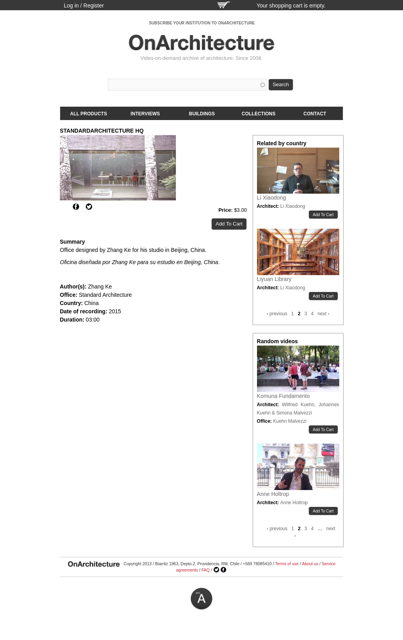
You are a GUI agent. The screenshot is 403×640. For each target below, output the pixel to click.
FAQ (206, 570)
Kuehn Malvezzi (290, 421)
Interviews (145, 114)
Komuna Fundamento (283, 396)
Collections (258, 114)
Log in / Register (84, 5)
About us (310, 563)
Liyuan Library (274, 279)
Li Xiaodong (271, 197)
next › (323, 313)
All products (88, 114)
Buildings (202, 114)
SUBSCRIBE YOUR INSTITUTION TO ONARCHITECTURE (202, 23)
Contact (314, 114)
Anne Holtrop (273, 494)
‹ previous (276, 313)
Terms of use (287, 563)
